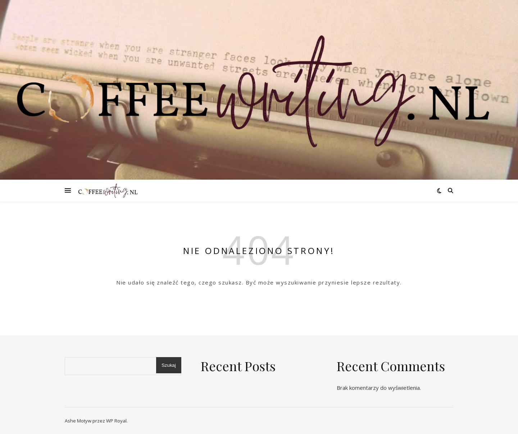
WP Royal (116, 420)
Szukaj (169, 365)
